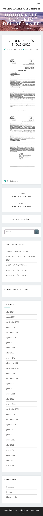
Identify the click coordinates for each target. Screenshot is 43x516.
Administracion (32, 49)
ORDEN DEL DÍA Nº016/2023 (17, 275)
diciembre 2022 (12, 363)
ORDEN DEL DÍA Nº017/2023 (17, 270)
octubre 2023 (11, 327)
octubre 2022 (11, 373)
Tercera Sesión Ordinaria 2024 (17, 251)
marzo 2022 (10, 404)
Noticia (9, 492)
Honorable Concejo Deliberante (21, 8)
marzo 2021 (10, 450)
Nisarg (21, 513)
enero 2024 (10, 317)
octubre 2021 (11, 414)
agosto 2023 (11, 337)
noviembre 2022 (12, 368)
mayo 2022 (10, 394)
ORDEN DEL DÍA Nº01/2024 (16, 265)
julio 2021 (10, 429)
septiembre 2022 (12, 378)
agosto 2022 (11, 383)
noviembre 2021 (12, 409)
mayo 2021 (10, 440)
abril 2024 (10, 312)
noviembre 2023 (12, 322)
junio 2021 (10, 435)
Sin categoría (12, 181)
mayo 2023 (10, 348)
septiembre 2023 (12, 332)
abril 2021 (10, 445)
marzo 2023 (10, 358)
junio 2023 (10, 342)
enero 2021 (10, 455)
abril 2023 (10, 353)
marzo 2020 (10, 465)
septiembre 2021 (12, 419)
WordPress (29, 510)
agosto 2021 (11, 424)
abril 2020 (10, 460)
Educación (10, 487)
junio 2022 (10, 388)
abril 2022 (10, 399)
